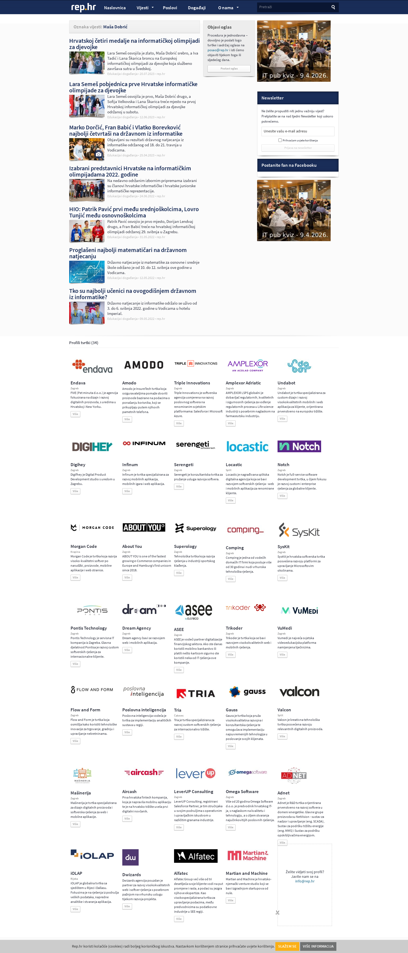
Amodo (129, 383)
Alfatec (181, 873)
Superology (185, 546)
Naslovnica (115, 8)
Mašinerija (81, 793)
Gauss (232, 710)
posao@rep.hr (218, 50)
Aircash (129, 791)
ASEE (179, 629)
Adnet (284, 793)
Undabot (286, 383)
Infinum (130, 465)
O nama (226, 8)
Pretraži (265, 7)
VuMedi (285, 628)
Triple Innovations (192, 383)
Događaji (197, 8)
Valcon (284, 710)
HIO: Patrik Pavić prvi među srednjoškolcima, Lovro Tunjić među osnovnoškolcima (134, 212)
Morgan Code (84, 546)
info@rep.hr (305, 881)
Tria (177, 710)
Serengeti (183, 465)
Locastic (234, 465)
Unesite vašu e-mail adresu (285, 131)
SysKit (284, 547)
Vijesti (143, 8)
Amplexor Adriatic (243, 383)
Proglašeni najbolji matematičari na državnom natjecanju (128, 253)
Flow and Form (85, 710)
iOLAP (76, 873)
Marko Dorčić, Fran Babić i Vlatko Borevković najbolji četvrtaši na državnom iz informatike (125, 130)
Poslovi (170, 8)
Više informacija (318, 946)
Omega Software (242, 791)
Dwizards (131, 875)
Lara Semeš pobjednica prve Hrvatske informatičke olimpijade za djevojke (133, 87)
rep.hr (83, 8)
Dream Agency (136, 628)
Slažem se (287, 946)
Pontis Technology (89, 628)
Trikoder (234, 628)
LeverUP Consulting (193, 791)
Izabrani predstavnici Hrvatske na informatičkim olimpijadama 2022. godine (130, 171)
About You (132, 546)
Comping (235, 548)
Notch (283, 465)
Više (75, 414)
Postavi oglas (229, 68)
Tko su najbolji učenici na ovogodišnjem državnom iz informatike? (132, 294)
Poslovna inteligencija (144, 710)
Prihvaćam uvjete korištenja (300, 140)
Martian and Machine (247, 873)
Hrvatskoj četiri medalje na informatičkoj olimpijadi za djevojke (134, 44)
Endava (78, 383)
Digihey (78, 465)
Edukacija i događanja (122, 74)
